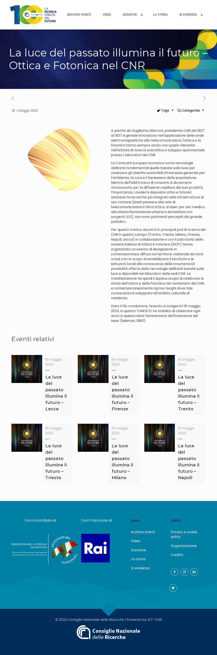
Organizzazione (184, 546)
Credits (177, 555)
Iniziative (138, 550)
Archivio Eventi (143, 532)
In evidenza (140, 568)
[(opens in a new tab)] (204, 98)
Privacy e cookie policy (184, 534)
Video (135, 541)
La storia (138, 559)
